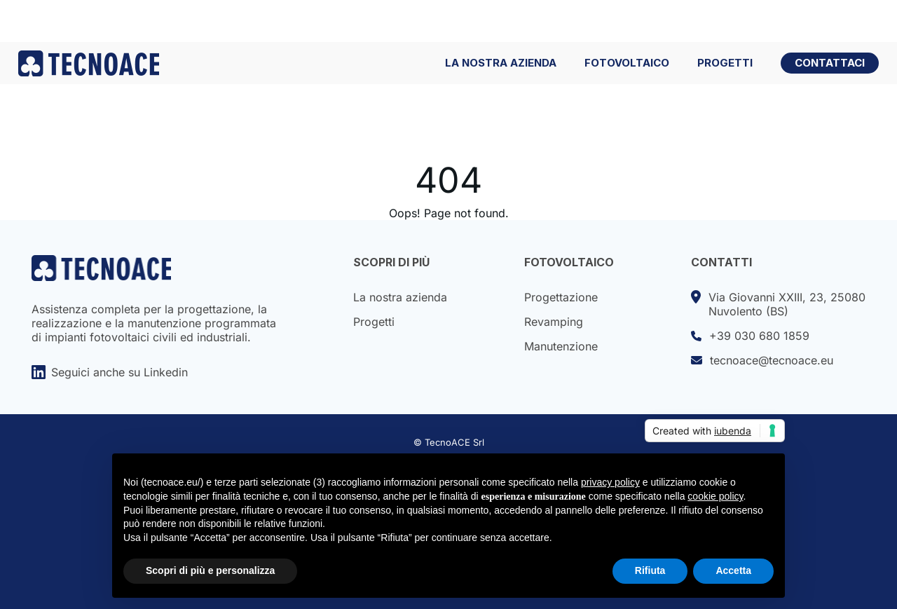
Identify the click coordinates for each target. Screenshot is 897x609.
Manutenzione (561, 346)
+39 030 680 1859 (750, 336)
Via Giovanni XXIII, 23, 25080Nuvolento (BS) (778, 304)
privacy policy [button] (610, 482)
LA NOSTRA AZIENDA (500, 63)
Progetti (374, 322)
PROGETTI (725, 63)
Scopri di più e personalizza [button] (210, 570)
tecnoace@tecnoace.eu (762, 360)
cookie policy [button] (715, 496)
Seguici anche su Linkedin (110, 372)
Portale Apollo (660, 21)
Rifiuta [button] (650, 570)
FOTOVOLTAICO (626, 63)
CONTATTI (721, 262)
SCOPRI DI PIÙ (391, 262)
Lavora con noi (782, 21)
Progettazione (561, 297)
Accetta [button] (733, 570)
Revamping (553, 322)
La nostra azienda (400, 297)
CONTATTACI (830, 62)
